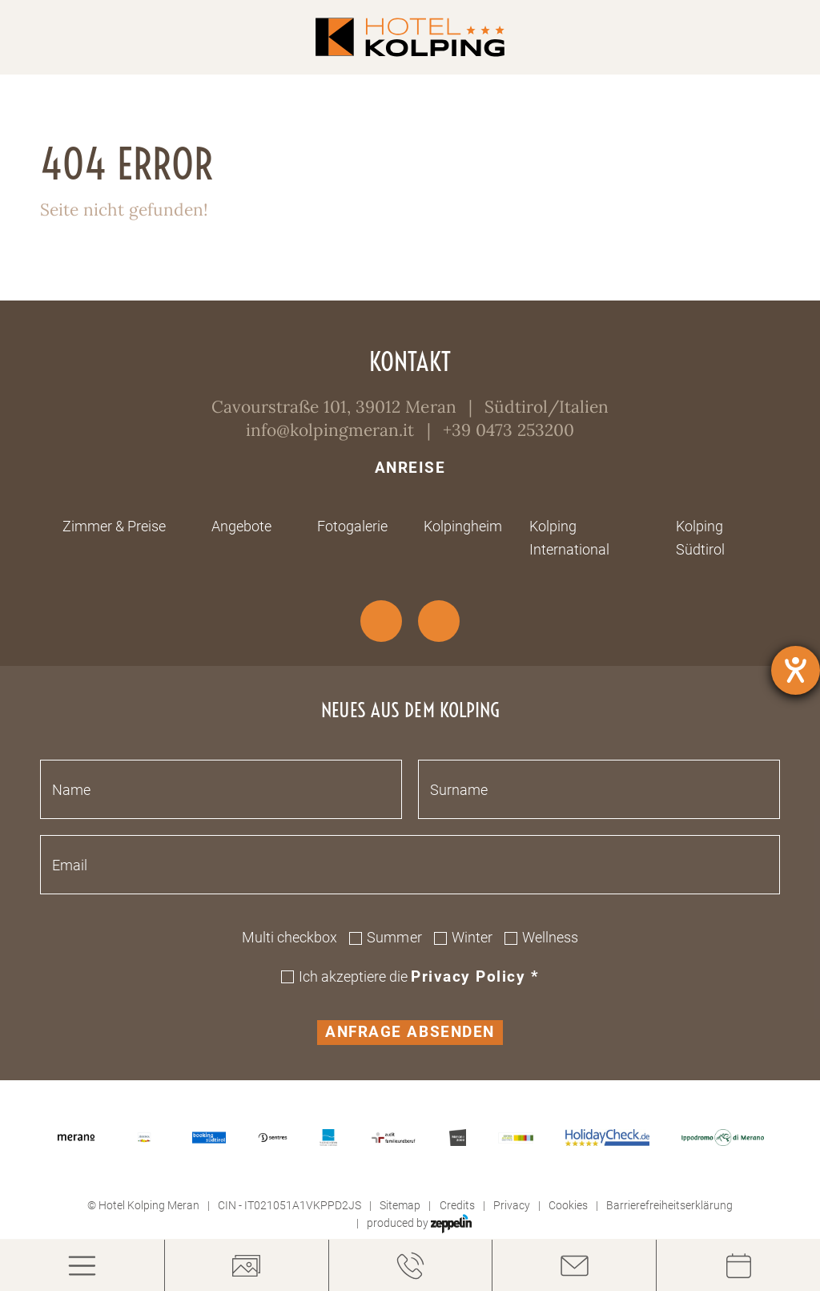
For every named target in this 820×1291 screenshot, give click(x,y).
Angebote (241, 526)
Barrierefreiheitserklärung (669, 1205)
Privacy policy (475, 977)
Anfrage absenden (409, 1032)
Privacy (511, 1205)
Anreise (410, 468)
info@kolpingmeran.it (330, 430)
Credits (457, 1205)
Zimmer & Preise (114, 526)
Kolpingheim (463, 526)
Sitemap (400, 1205)
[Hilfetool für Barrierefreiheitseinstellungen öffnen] (795, 670)
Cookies (568, 1205)
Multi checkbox (289, 937)
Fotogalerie (352, 526)
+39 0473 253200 (508, 430)
